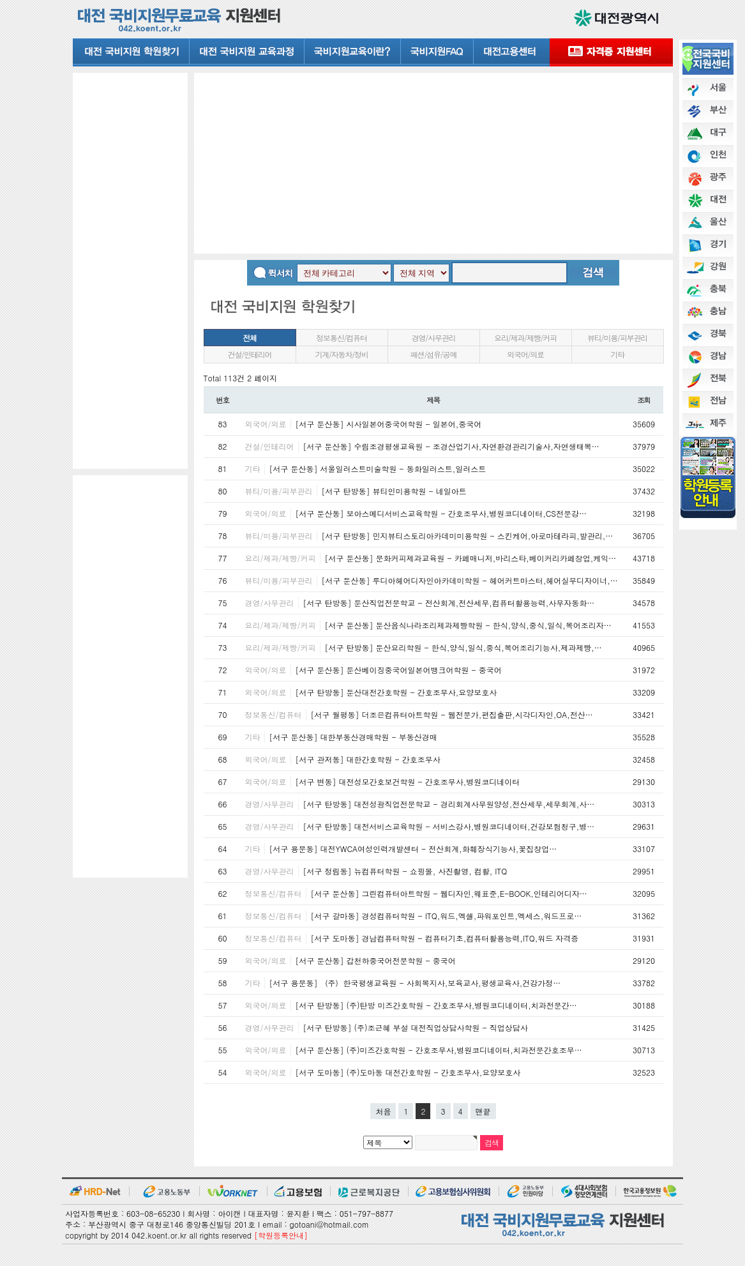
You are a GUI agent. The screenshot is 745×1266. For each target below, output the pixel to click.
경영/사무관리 (434, 337)
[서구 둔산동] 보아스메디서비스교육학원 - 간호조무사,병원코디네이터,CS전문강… (441, 513)
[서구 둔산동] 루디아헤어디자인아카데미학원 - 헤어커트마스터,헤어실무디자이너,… (470, 580)
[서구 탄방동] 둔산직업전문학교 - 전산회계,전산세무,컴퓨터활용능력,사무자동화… (449, 602)
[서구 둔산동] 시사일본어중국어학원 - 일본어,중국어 (389, 423)
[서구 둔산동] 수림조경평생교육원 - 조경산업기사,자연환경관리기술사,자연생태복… (451, 446)
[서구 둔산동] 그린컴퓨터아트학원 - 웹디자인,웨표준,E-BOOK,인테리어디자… (449, 893)
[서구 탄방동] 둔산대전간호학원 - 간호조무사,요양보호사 (396, 692)
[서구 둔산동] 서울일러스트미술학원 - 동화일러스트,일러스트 (377, 468)
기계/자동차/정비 (341, 354)
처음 (383, 1111)
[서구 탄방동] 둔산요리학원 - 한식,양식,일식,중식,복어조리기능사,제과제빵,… (463, 647)
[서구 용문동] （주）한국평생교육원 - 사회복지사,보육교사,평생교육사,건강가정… (415, 982)
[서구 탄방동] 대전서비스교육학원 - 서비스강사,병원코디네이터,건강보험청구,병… (449, 826)
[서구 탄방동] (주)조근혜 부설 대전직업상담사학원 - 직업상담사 (415, 1027)
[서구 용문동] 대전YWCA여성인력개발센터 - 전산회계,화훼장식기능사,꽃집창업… (413, 848)
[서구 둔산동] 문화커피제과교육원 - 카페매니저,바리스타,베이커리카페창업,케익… (471, 558)
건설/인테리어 (250, 354)
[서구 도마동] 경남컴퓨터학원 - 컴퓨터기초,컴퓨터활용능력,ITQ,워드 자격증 (445, 938)
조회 (644, 400)
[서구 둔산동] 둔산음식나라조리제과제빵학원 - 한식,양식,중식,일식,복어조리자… (468, 625)
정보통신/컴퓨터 (341, 337)
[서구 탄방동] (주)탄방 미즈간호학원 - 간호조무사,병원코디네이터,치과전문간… (436, 1005)
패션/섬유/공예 (433, 354)
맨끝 (483, 1111)
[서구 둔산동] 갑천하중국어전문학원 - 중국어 (376, 960)
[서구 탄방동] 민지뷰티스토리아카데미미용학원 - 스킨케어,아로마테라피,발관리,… (467, 535)
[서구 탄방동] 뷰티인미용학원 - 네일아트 (394, 490)
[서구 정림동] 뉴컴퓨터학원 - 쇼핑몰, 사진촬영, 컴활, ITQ (405, 871)
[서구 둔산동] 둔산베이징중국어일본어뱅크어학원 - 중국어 (399, 669)
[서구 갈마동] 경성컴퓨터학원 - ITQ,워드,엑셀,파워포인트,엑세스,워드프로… (446, 915)
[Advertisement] (130, 270)
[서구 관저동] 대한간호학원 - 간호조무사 (368, 759)
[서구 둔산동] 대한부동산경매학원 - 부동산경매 (353, 736)
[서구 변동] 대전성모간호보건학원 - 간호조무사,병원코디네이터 (408, 781)
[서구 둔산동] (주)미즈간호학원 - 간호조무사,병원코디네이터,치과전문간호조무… (439, 1049)
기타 (617, 354)
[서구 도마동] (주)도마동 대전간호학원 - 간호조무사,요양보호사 (408, 1072)
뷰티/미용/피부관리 (617, 337)
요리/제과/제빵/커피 (525, 337)
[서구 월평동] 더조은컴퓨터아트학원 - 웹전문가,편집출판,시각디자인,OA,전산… (452, 714)
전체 (250, 337)
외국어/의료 (525, 354)
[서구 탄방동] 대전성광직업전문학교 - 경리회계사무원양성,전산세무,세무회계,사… (449, 803)
